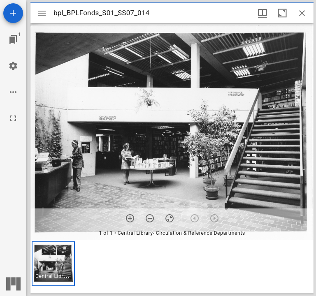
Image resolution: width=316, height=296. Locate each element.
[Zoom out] (150, 218)
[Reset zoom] (169, 218)
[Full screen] (13, 118)
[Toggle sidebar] (42, 13)
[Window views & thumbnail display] (262, 13)
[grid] (172, 267)
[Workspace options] (13, 92)
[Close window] (302, 13)
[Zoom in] (130, 218)
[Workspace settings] (13, 66)
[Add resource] (13, 13)
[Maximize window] (282, 13)
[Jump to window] (13, 39)
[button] (53, 263)
